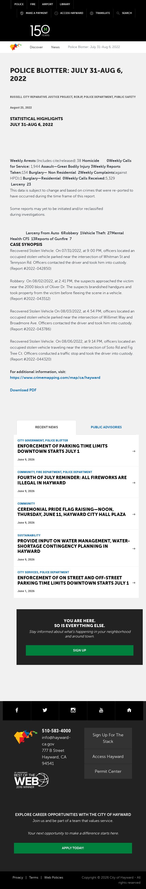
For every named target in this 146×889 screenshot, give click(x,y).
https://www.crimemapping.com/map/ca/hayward (55, 378)
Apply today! (73, 848)
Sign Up (79, 650)
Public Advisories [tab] (106, 427)
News (55, 47)
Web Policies (53, 877)
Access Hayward (108, 756)
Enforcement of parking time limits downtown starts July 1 (62, 449)
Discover (36, 47)
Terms (33, 877)
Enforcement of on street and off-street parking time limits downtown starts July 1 (73, 580)
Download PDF (23, 390)
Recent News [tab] (46, 427)
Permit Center (108, 771)
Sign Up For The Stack (108, 738)
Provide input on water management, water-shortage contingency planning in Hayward (73, 546)
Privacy (18, 877)
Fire (32, 4)
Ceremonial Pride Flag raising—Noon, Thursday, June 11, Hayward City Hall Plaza (71, 512)
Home (15, 47)
